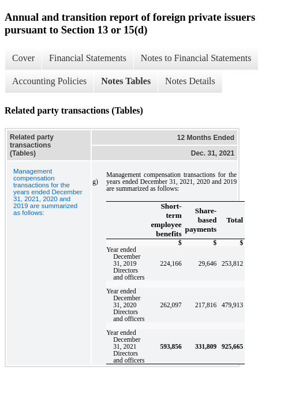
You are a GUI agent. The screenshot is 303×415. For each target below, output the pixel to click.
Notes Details (190, 81)
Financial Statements (87, 58)
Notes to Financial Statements (196, 58)
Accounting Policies (49, 81)
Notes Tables (126, 81)
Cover (23, 58)
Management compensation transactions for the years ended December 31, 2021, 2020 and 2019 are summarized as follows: (48, 192)
